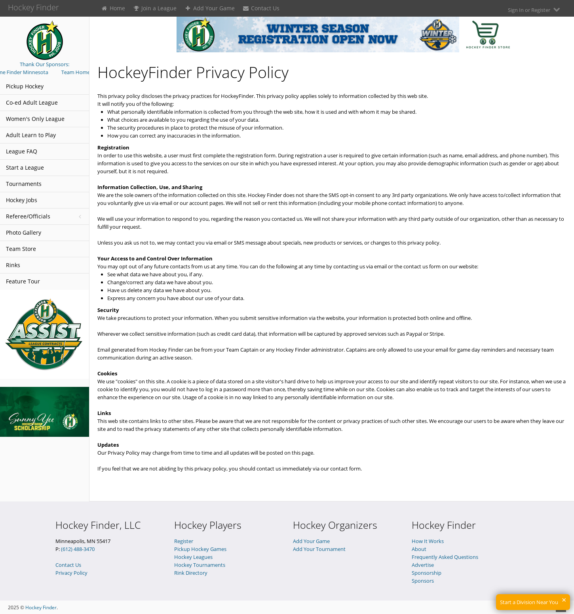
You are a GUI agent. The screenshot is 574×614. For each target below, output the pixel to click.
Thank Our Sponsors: (44, 64)
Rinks (13, 265)
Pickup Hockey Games (200, 549)
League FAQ (21, 151)
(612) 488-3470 (78, 549)
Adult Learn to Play (31, 135)
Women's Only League (35, 118)
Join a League (155, 8)
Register (183, 541)
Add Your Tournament (319, 549)
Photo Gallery (23, 232)
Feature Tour (23, 281)
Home (113, 8)
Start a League (25, 167)
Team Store (21, 248)
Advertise (423, 564)
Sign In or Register (535, 9)
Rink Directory (190, 572)
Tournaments (24, 183)
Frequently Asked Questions (445, 556)
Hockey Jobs (21, 200)
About (419, 549)
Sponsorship (426, 572)
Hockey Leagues (193, 556)
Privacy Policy (71, 572)
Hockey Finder (41, 607)
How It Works (428, 541)
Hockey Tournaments (199, 564)
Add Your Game (209, 8)
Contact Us (261, 8)
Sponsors (423, 580)
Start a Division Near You (529, 602)
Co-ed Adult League (32, 102)
